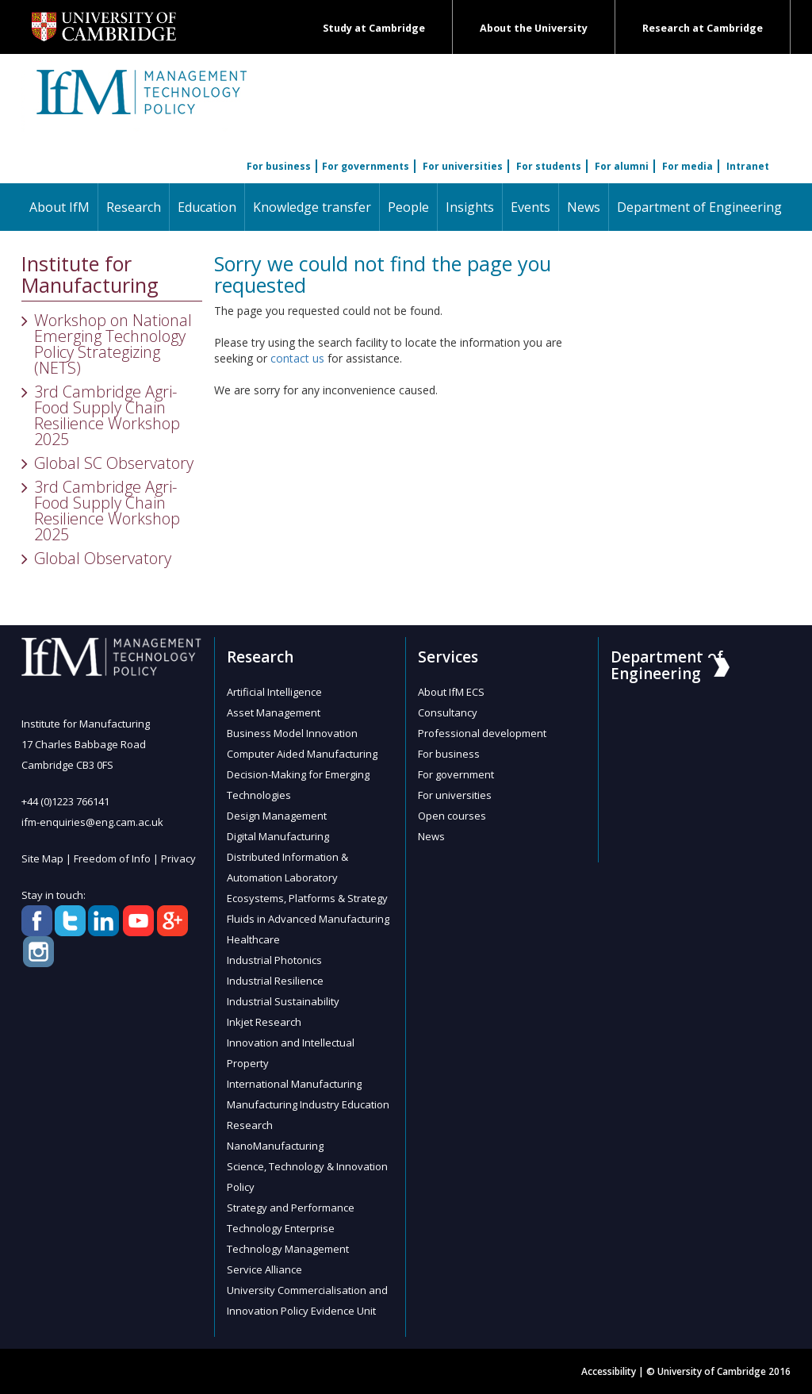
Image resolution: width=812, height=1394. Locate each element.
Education (207, 207)
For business (279, 166)
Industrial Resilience (275, 980)
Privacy (178, 858)
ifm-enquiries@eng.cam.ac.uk (92, 822)
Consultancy (447, 712)
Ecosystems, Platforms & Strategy (307, 898)
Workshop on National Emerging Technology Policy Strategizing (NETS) (113, 343)
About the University (534, 28)
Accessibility (608, 1371)
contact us (297, 358)
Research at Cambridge (702, 28)
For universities (463, 166)
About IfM (59, 207)
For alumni (622, 166)
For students (548, 166)
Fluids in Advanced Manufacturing (308, 919)
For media (687, 166)
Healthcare (253, 939)
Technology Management (288, 1249)
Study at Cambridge (374, 28)
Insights (470, 207)
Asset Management (273, 712)
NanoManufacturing (275, 1146)
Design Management (277, 815)
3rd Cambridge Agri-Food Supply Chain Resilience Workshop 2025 (107, 415)
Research (133, 207)
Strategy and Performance (290, 1207)
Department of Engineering (699, 207)
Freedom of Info (112, 858)
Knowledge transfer (312, 207)
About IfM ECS (451, 692)
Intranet (747, 166)
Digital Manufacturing (278, 836)
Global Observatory (102, 558)
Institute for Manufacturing (90, 275)
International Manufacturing (294, 1084)
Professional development (482, 733)
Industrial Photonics (274, 960)
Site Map (42, 858)
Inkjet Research (264, 1022)
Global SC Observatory (113, 463)
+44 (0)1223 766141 (65, 801)
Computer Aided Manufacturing (302, 754)
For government (456, 774)
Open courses (452, 815)
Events (530, 207)
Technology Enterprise (281, 1228)
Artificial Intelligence (274, 692)
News (583, 207)
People (408, 207)
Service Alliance (264, 1269)
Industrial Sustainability (283, 1001)
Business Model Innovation (292, 733)
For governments (365, 166)
